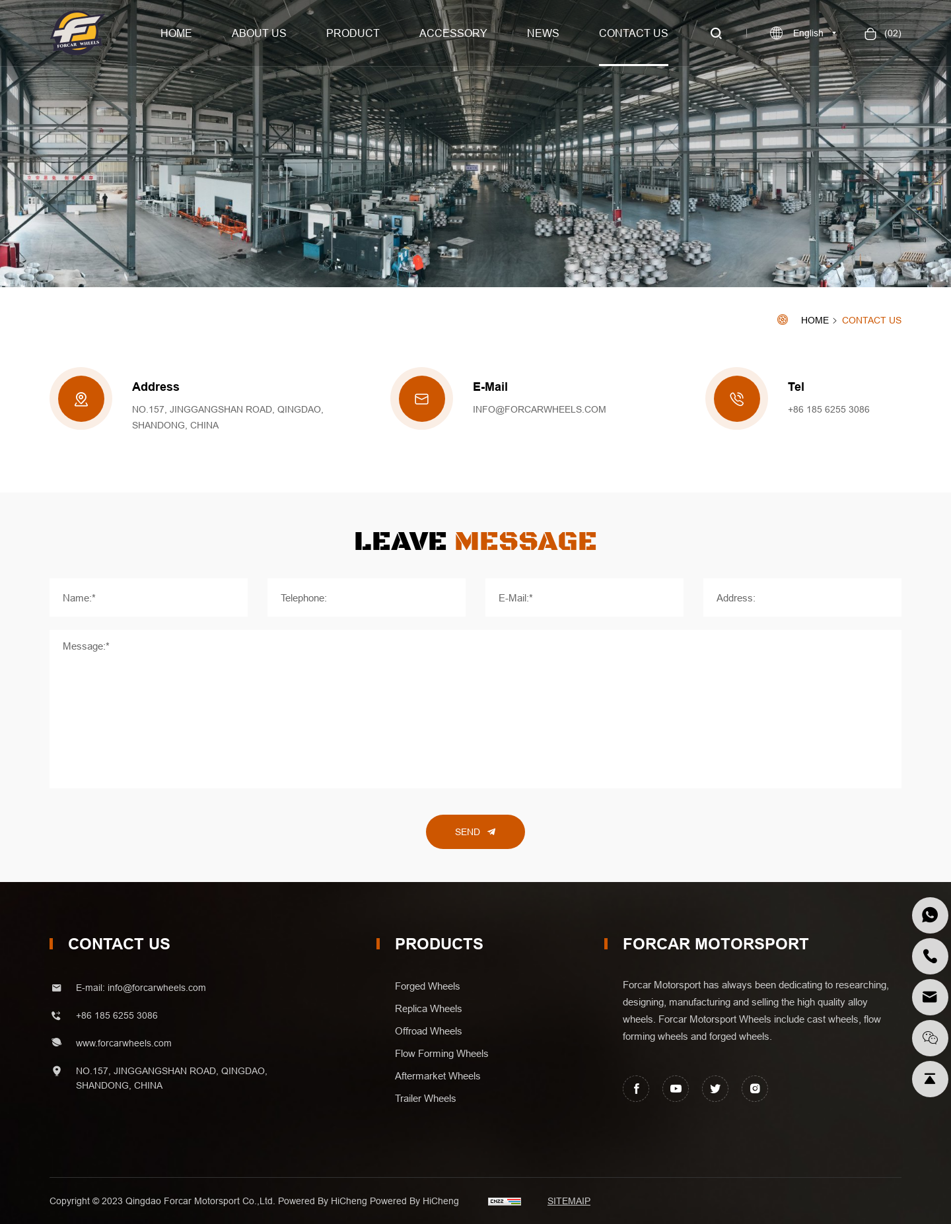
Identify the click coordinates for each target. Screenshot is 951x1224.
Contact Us (871, 320)
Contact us (633, 33)
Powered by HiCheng (414, 1200)
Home (176, 33)
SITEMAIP (568, 1200)
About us (259, 33)
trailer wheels (425, 1099)
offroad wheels (428, 1031)
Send (467, 831)
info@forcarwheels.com (539, 409)
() (891, 33)
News (543, 33)
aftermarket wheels (438, 1076)
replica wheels (428, 1009)
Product (353, 33)
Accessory (453, 33)
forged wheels (427, 986)
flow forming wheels (442, 1054)
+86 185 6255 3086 (829, 409)
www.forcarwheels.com (124, 1043)
